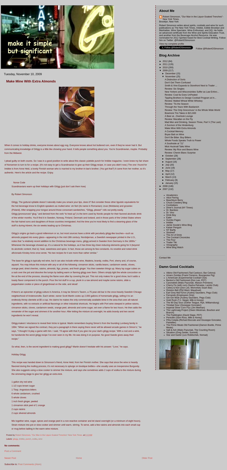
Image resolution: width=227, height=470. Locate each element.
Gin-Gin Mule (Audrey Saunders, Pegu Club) (188, 297)
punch (28, 439)
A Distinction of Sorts (175, 79)
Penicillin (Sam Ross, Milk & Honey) (184, 317)
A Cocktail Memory (174, 131)
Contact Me (165, 257)
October (169, 156)
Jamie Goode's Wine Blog (179, 225)
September (171, 159)
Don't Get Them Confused (178, 82)
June (168, 168)
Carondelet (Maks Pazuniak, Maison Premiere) (189, 283)
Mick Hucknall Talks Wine (177, 146)
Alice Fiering (172, 197)
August (169, 162)
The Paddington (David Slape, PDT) (184, 315)
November (170, 76)
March (168, 177)
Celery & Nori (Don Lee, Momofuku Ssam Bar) (189, 288)
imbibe (21, 439)
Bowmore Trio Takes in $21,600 (180, 113)
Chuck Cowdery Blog (176, 202)
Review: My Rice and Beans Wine (181, 149)
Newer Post (10, 458)
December (170, 73)
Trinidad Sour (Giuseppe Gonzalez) (183, 305)
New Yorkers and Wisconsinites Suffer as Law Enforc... (192, 92)
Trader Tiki (171, 242)
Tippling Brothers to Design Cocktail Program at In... (190, 98)
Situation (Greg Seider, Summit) (182, 332)
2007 (165, 189)
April (167, 174)
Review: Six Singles (174, 89)
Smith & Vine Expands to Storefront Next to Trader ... (191, 85)
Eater (169, 217)
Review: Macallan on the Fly (179, 119)
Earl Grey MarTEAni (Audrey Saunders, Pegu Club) (191, 292)
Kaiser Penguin (174, 227)
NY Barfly (171, 230)
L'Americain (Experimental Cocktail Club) (186, 278)
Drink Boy (171, 215)
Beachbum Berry (174, 200)
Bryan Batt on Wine (174, 134)
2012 (165, 61)
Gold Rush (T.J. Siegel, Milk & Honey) (185, 300)
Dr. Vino (170, 212)
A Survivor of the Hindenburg (179, 125)
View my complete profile (171, 44)
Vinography (172, 245)
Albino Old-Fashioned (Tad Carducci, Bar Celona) (190, 273)
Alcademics (172, 195)
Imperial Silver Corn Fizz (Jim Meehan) (185, 307)
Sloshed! (170, 232)
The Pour (171, 240)
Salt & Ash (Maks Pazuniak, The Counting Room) (190, 330)
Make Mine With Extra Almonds (180, 128)
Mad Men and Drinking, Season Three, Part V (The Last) (193, 122)
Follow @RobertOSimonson (210, 48)
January (169, 183)
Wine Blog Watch (174, 247)
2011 (165, 64)
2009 (165, 70)
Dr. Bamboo (172, 210)
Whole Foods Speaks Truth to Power (183, 140)
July (167, 165)
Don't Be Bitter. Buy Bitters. (178, 137)
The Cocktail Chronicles (178, 237)
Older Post (147, 458)
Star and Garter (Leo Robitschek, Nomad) (187, 335)
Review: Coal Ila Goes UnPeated (181, 95)
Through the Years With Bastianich (182, 107)
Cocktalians (172, 205)
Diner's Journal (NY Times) (179, 207)
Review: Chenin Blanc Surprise (180, 153)
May (167, 171)
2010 (165, 67)
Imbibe (169, 222)
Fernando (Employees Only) (180, 295)
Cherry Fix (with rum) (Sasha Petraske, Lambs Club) (192, 285)
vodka (34, 439)
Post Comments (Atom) (29, 464)
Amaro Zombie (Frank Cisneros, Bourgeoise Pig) (190, 275)
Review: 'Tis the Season (177, 104)
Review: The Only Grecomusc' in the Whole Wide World (192, 110)
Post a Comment (12, 451)
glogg (15, 439)
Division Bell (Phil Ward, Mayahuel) (183, 290)
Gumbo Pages (173, 220)
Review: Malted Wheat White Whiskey (184, 101)
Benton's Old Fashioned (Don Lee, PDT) (186, 280)
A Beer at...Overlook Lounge (179, 116)
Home (79, 458)
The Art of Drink (174, 235)
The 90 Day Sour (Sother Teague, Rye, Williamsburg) (192, 302)
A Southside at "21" (174, 143)
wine (40, 439)
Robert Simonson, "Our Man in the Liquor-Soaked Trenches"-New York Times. (193, 17)
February (170, 180)
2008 (165, 186)
